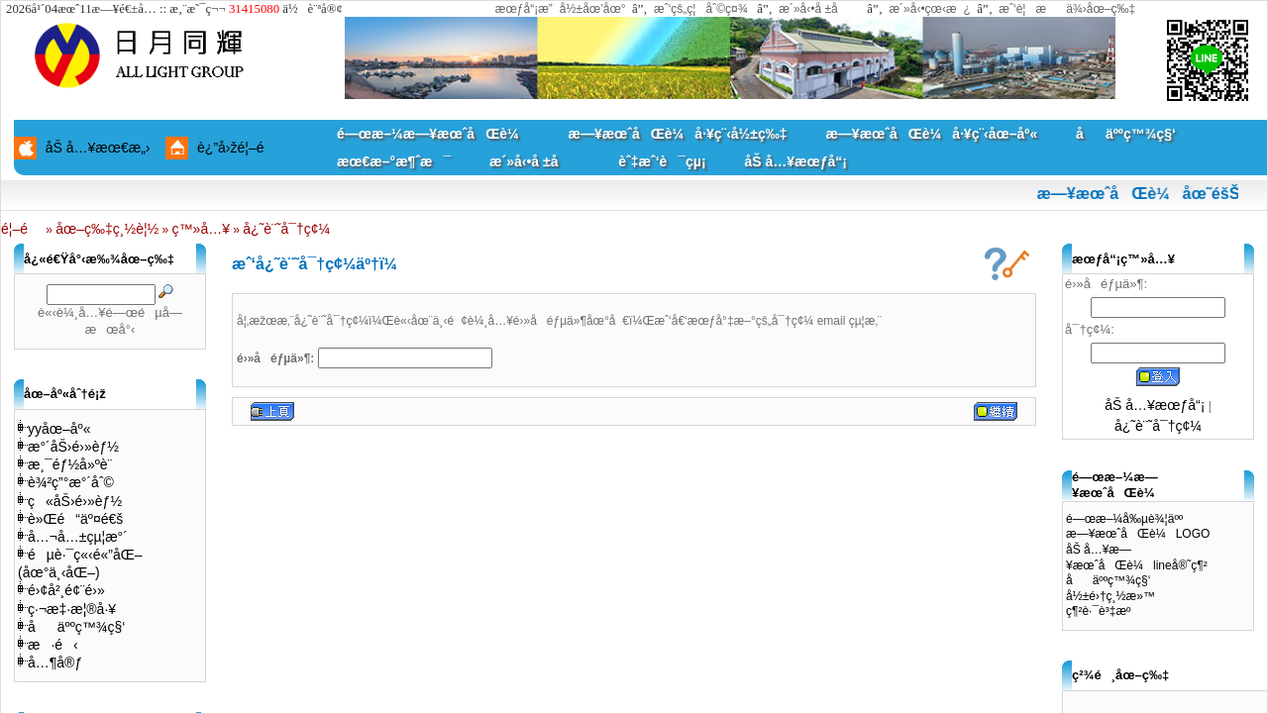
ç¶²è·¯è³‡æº (1103, 611)
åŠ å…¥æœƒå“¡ (795, 161)
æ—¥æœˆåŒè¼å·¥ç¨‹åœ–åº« (931, 134)
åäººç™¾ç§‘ (1126, 134)
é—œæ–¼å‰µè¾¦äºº (1124, 519)
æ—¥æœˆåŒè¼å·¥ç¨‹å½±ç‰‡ (677, 134)
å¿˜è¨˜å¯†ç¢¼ (286, 229)
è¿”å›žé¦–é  (237, 147)
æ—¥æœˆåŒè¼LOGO (1138, 534)
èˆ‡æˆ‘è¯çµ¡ (661, 161)
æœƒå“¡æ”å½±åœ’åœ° (560, 9)
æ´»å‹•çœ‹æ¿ (930, 9)
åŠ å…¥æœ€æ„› (98, 147)
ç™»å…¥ (201, 229)
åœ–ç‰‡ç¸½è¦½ (106, 229)
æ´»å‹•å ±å (818, 9)
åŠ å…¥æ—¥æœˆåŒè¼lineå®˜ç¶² (1137, 557)
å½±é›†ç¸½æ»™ (1110, 596)
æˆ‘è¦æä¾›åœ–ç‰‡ (1067, 9)
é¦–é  (22, 229)
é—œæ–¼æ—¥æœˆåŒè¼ (433, 134)
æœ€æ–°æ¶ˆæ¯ (394, 161)
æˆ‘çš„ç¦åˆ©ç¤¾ (701, 9)
